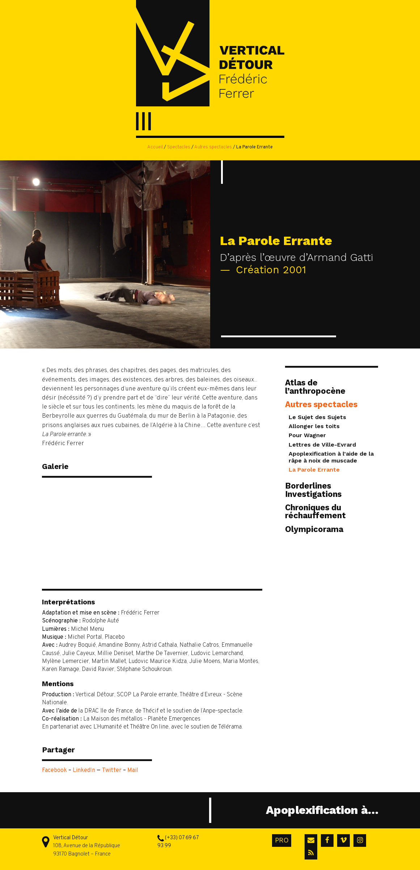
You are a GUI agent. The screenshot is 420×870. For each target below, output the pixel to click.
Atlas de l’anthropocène (315, 386)
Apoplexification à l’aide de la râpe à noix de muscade (331, 457)
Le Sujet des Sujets (317, 417)
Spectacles (178, 147)
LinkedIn (84, 770)
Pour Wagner (307, 435)
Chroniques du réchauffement (315, 511)
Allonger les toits (314, 426)
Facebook (54, 770)
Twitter (112, 770)
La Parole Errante (314, 469)
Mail (132, 770)
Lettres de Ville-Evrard (322, 444)
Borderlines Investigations (313, 489)
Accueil (155, 147)
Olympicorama (314, 529)
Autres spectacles (213, 147)
